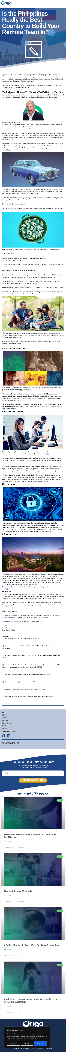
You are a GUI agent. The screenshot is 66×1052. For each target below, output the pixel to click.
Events (4, 718)
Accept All (40, 1043)
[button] (64, 3)
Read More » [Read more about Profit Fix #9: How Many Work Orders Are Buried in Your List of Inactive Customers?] (8, 1006)
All (3, 712)
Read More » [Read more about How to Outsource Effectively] (8, 896)
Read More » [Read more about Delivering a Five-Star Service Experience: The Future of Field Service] (8, 842)
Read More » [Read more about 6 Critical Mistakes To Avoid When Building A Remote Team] (8, 950)
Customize (13, 1043)
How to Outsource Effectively (18, 891)
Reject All (27, 1043)
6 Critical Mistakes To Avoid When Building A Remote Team (32, 945)
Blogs (4, 715)
